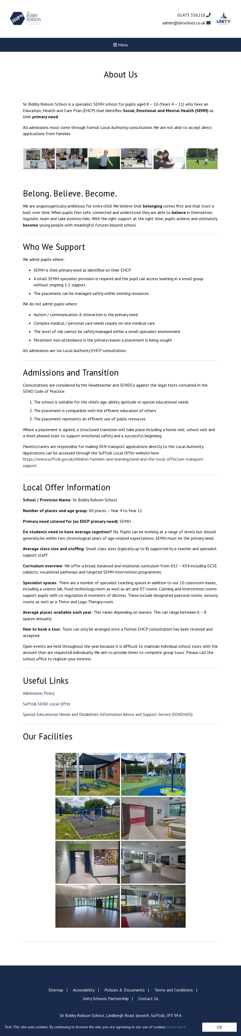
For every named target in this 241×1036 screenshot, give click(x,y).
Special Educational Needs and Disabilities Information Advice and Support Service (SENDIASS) (108, 714)
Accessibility (84, 990)
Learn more (176, 1026)
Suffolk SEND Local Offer (46, 703)
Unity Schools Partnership (106, 998)
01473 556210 (194, 15)
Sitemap (55, 990)
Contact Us (148, 998)
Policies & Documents (124, 990)
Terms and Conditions (173, 990)
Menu (120, 44)
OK (219, 1027)
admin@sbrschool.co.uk (186, 22)
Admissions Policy (39, 693)
